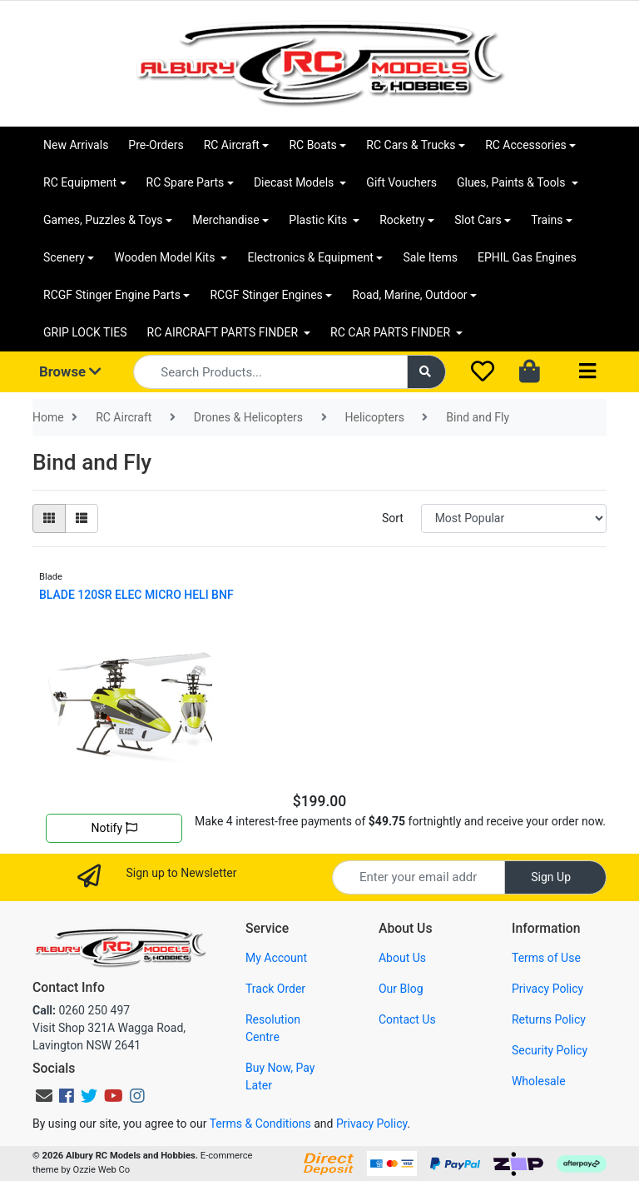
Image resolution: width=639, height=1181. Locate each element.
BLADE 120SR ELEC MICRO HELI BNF (136, 594)
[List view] (81, 518)
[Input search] (270, 372)
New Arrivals (75, 145)
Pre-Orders (155, 145)
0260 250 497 (81, 1010)
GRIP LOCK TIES (85, 332)
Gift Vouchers (401, 182)
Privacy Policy (547, 988)
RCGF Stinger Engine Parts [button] (112, 294)
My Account (276, 957)
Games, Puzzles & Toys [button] (103, 220)
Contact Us (407, 1019)
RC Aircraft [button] (232, 145)
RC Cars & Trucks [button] (410, 145)
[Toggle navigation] (587, 372)
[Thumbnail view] (49, 518)
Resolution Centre (272, 1028)
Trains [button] (546, 220)
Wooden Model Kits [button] (166, 257)
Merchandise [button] (226, 220)
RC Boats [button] (312, 145)
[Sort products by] (514, 518)
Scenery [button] (64, 257)
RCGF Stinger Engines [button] (266, 294)
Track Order (275, 988)
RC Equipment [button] (79, 182)
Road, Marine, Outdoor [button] (409, 294)
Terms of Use (546, 957)
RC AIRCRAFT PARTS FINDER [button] (224, 332)
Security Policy (549, 1050)
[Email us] (44, 1096)
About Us (402, 957)
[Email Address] (418, 877)
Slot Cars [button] (477, 220)
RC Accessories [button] (526, 145)
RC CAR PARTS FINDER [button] (391, 332)
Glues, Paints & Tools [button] (512, 182)
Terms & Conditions (260, 1123)
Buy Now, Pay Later (280, 1076)
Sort (393, 518)
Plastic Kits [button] (319, 220)
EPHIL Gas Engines (527, 257)
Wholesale (539, 1081)
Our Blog (401, 988)
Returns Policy (549, 1019)
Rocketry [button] (401, 220)
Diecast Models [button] (295, 182)
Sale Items (430, 257)
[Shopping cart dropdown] (531, 372)
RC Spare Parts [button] (185, 182)
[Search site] (427, 372)
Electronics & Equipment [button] (310, 257)
